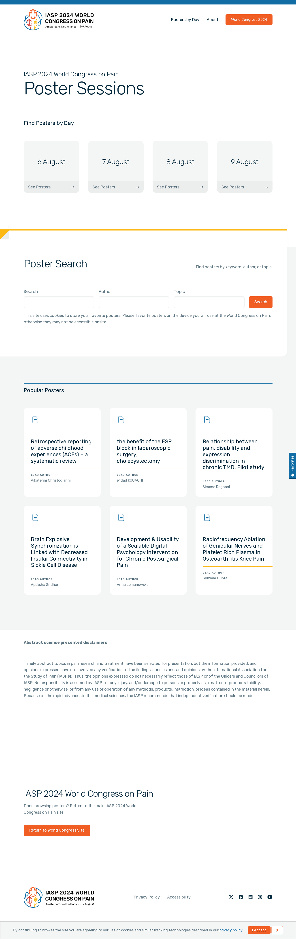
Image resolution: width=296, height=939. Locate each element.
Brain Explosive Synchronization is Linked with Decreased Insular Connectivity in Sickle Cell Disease (59, 552)
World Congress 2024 (249, 19)
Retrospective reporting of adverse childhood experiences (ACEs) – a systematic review (61, 451)
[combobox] (134, 302)
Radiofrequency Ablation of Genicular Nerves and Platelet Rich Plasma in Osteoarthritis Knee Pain (234, 549)
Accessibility (179, 897)
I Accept (259, 930)
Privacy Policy (147, 897)
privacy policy (230, 930)
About (212, 19)
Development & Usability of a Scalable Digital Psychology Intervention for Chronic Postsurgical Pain (148, 552)
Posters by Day (185, 19)
